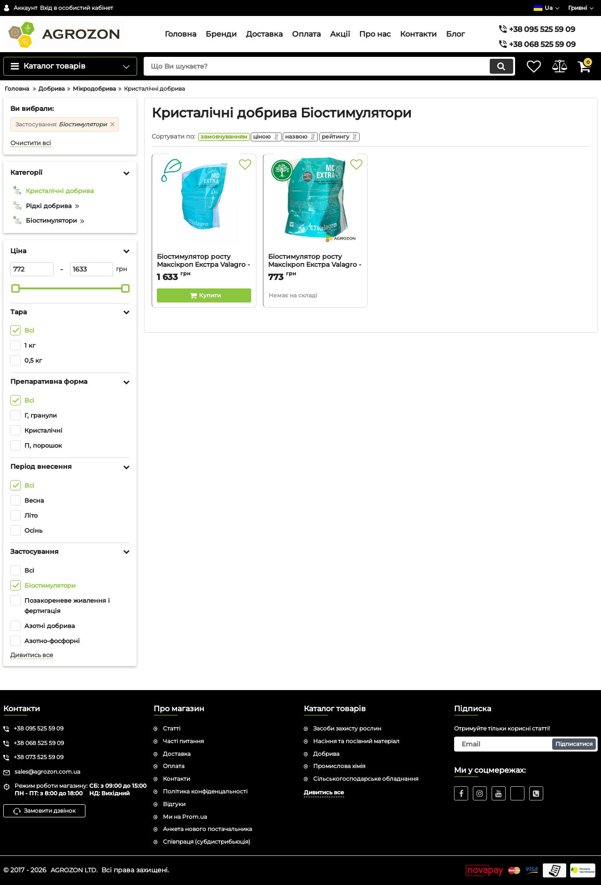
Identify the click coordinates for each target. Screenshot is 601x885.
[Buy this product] (204, 315)
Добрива (326, 753)
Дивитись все (31, 671)
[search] (318, 83)
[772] (32, 286)
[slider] (15, 305)
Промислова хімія (339, 765)
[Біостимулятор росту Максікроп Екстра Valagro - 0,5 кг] (315, 225)
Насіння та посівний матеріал (356, 741)
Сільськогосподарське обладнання (365, 778)
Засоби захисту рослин (347, 728)
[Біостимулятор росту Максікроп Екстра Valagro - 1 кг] (204, 225)
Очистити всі (30, 159)
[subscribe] (526, 744)
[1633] (91, 286)
